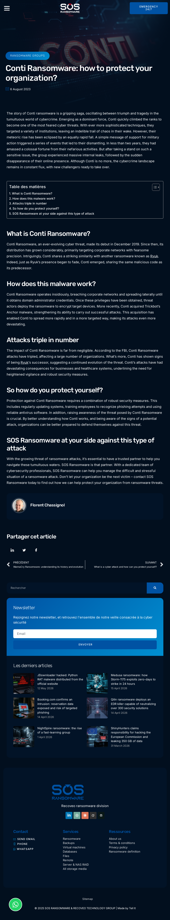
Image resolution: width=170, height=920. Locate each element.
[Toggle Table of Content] (154, 187)
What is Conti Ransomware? (32, 193)
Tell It (132, 908)
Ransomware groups (27, 55)
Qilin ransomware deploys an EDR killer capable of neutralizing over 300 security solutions (133, 704)
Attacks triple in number (29, 203)
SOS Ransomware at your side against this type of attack (53, 213)
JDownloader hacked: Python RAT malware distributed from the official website (60, 679)
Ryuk (154, 256)
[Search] (155, 588)
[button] (7, 8)
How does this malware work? (33, 198)
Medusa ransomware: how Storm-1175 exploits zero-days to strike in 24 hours (133, 679)
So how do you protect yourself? (36, 208)
